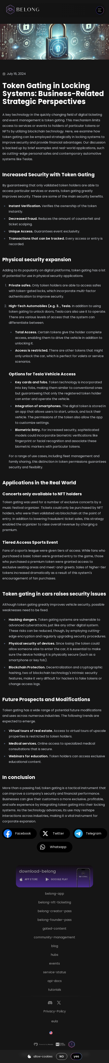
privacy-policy (54, 1011)
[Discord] (50, 1002)
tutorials (54, 989)
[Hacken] (60, 1044)
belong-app (54, 893)
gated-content (54, 928)
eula (54, 1021)
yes (76, 1056)
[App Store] (28, 879)
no (61, 1056)
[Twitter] (58, 1002)
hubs (54, 954)
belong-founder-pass (54, 919)
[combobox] (54, 1033)
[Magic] (71, 1044)
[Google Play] (56, 879)
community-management (54, 937)
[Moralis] (43, 1044)
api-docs (55, 981)
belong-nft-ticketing (54, 902)
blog (54, 946)
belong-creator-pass (55, 911)
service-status (54, 972)
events (54, 963)
